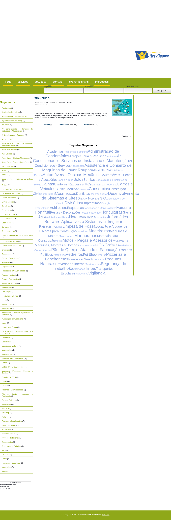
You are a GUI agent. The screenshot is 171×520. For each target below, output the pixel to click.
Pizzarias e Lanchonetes (12, 421)
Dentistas (5, 227)
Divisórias (6, 250)
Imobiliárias (6, 304)
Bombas (5, 175)
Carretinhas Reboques (11, 193)
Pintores (5, 417)
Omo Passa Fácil (9, 377)
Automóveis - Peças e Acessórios (15, 162)
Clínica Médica (8, 202)
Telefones (63, 125)
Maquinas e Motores (10, 346)
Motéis (4, 363)
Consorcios (6, 210)
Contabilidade (7, 219)
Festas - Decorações (10, 279)
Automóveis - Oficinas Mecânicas (15, 158)
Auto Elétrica (7, 154)
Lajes (4, 323)
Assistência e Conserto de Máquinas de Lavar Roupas (86, 167)
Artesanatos (7, 139)
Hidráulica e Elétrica (10, 296)
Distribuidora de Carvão (11, 246)
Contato (57, 82)
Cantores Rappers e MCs (12, 189)
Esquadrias (6, 267)
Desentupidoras (8, 231)
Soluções (40, 82)
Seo (3, 450)
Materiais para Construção (12, 358)
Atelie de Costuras (9, 150)
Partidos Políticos (9, 400)
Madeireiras (6, 342)
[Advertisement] (39, 39)
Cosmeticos (6, 223)
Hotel (4, 300)
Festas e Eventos (9, 283)
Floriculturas (7, 288)
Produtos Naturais (9, 434)
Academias (6, 108)
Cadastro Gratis (79, 82)
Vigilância (6, 471)
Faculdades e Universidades (13, 271)
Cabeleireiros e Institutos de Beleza (17, 179)
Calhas (4, 185)
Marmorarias (7, 354)
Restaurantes (7, 442)
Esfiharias (6, 262)
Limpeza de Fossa (9, 327)
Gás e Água (6, 292)
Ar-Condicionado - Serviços (13, 135)
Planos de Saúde (9, 425)
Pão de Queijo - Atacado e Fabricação (85, 249)
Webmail (105, 514)
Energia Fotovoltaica (10, 258)
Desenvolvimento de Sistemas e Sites (17, 235)
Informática (6, 308)
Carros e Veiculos (9, 198)
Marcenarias (7, 350)
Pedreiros (6, 409)
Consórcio (6, 206)
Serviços (23, 82)
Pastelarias (6, 404)
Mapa (86, 125)
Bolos (4, 171)
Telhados (5, 455)
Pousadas (6, 429)
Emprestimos (7, 254)
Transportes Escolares (11, 463)
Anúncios (5, 125)
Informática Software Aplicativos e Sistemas (86, 219)
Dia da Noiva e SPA (10, 242)
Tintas (4, 459)
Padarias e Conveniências (12, 390)
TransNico (42, 98)
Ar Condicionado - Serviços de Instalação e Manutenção (17, 130)
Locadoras (6, 338)
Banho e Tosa (7, 166)
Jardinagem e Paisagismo (12, 319)
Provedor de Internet (10, 438)
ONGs (4, 381)
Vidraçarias (6, 467)
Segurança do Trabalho (11, 446)
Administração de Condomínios (14, 116)
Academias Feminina (10, 112)
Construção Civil (8, 214)
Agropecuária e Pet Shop (12, 120)
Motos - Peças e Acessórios (13, 367)
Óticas (4, 386)
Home (8, 82)
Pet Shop (5, 413)
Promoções (101, 82)
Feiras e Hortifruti (9, 275)
